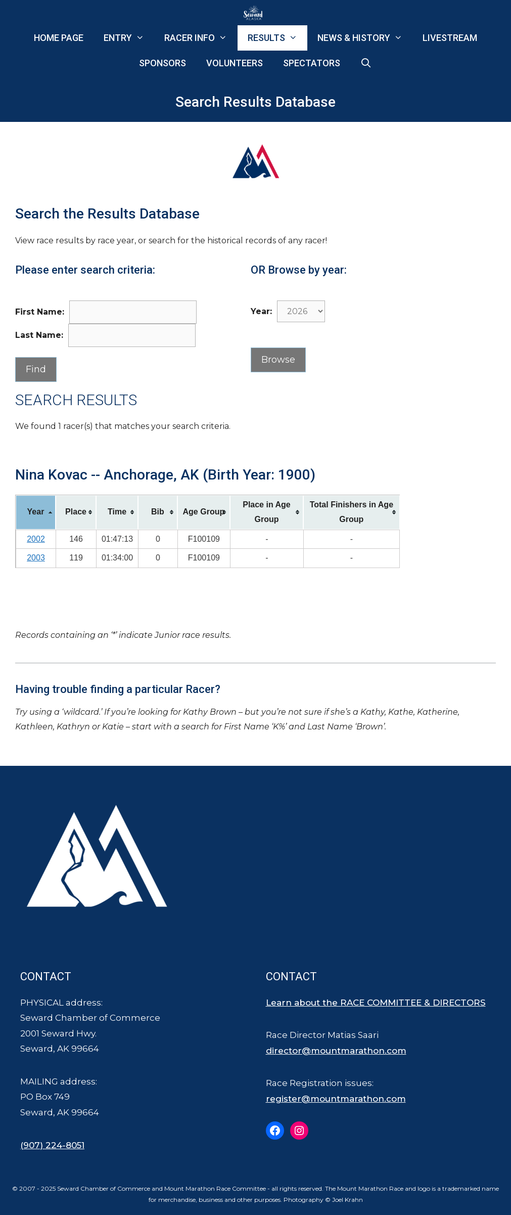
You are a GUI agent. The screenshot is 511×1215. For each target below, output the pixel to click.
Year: (261, 311)
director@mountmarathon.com (336, 1051)
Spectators (311, 63)
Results (277, 38)
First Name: (39, 312)
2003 (36, 557)
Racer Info (200, 38)
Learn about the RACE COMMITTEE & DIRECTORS (376, 1002)
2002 (36, 539)
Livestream (450, 37)
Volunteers (234, 63)
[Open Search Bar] (366, 63)
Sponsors (162, 63)
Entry (129, 38)
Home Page (58, 37)
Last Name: (39, 335)
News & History (364, 38)
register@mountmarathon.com (336, 1099)
